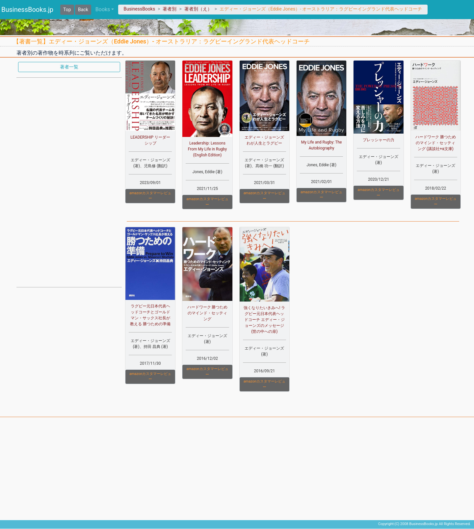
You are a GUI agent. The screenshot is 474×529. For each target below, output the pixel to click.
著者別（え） (198, 9)
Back (83, 9)
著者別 (169, 9)
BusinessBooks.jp (27, 9)
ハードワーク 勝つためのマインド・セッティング (207, 313)
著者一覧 (69, 66)
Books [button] (102, 9)
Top (67, 9)
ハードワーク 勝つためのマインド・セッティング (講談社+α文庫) (435, 143)
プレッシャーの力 (378, 140)
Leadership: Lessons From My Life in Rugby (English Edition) (207, 149)
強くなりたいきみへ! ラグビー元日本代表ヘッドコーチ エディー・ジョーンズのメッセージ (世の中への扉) (264, 319)
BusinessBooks (139, 9)
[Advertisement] (69, 181)
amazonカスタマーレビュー (150, 196)
